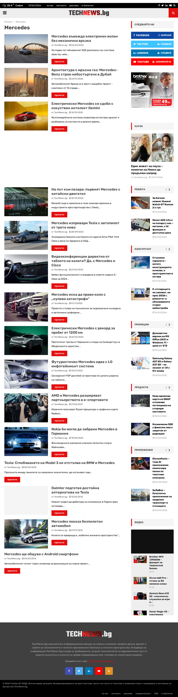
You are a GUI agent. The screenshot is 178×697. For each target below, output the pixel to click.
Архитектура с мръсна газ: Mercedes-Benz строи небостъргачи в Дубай (84, 72)
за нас (50, 5)
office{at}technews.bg (100, 661)
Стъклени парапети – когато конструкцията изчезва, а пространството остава (162, 267)
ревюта (140, 189)
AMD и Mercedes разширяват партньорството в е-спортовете (79, 397)
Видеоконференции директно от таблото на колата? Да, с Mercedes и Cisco (83, 260)
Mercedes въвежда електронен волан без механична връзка (84, 38)
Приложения (144, 450)
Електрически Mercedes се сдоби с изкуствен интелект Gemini (82, 106)
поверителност (143, 693)
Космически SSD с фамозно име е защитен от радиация (162, 429)
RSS (156, 693)
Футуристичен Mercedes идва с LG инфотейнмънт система (81, 364)
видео (139, 522)
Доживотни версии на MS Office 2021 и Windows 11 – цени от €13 (160, 339)
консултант (143, 249)
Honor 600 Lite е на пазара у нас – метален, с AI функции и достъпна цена (162, 226)
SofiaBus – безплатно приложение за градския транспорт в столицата (162, 498)
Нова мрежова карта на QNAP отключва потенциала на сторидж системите (161, 404)
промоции (142, 324)
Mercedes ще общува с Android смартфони (41, 554)
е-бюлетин (88, 5)
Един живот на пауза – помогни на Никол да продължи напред (147, 169)
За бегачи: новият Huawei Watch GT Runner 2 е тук (162, 203)
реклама (74, 5)
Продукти (141, 387)
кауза (139, 126)
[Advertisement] (62, 159)
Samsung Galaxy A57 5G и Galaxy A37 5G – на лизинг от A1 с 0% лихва (162, 365)
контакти (61, 5)
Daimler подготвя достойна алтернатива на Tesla (75, 490)
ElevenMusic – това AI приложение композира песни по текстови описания (160, 468)
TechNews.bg (60, 45)
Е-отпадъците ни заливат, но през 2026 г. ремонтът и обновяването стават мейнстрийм (161, 299)
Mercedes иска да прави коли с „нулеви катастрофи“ (78, 296)
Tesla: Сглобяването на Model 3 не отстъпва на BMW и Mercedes (59, 463)
